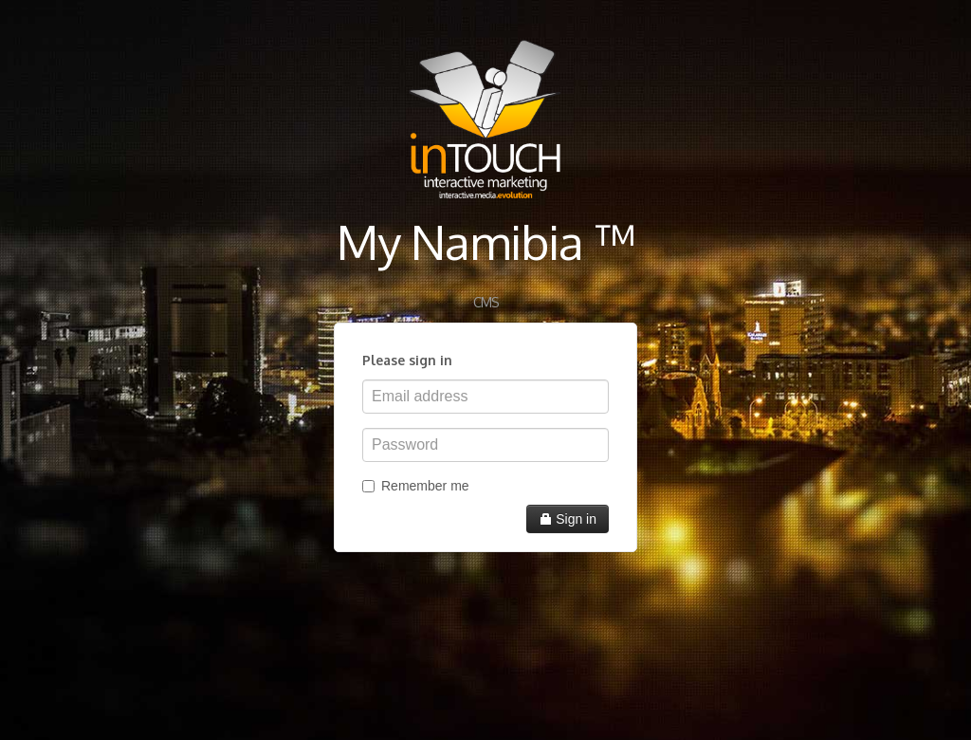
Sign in (567, 519)
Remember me (415, 485)
